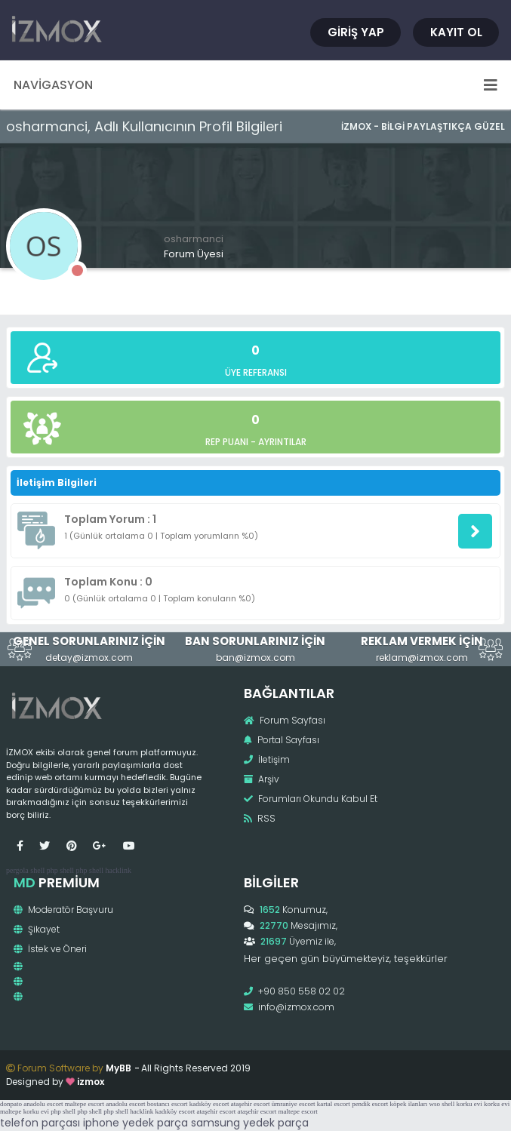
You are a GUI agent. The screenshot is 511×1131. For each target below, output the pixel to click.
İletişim (267, 759)
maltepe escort (84, 1104)
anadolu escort (43, 1104)
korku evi (469, 1104)
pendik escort (370, 1104)
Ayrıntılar (282, 441)
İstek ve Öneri (50, 948)
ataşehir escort (250, 1104)
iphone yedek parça (135, 1122)
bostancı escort (167, 1104)
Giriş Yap (356, 32)
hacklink (118, 870)
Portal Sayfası (281, 739)
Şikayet (37, 929)
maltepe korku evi (24, 1111)
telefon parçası (40, 1122)
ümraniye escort (294, 1104)
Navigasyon (255, 85)
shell (37, 870)
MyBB (118, 1068)
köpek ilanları (409, 1104)
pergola (17, 870)
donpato (11, 1104)
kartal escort (333, 1104)
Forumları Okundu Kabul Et (310, 798)
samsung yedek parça (250, 1122)
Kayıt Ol (456, 32)
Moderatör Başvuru (63, 909)
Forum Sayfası (284, 720)
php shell (60, 870)
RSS (260, 818)
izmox (90, 1081)
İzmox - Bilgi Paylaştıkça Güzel (423, 126)
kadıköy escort (209, 1104)
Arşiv (261, 779)
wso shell (442, 1104)
